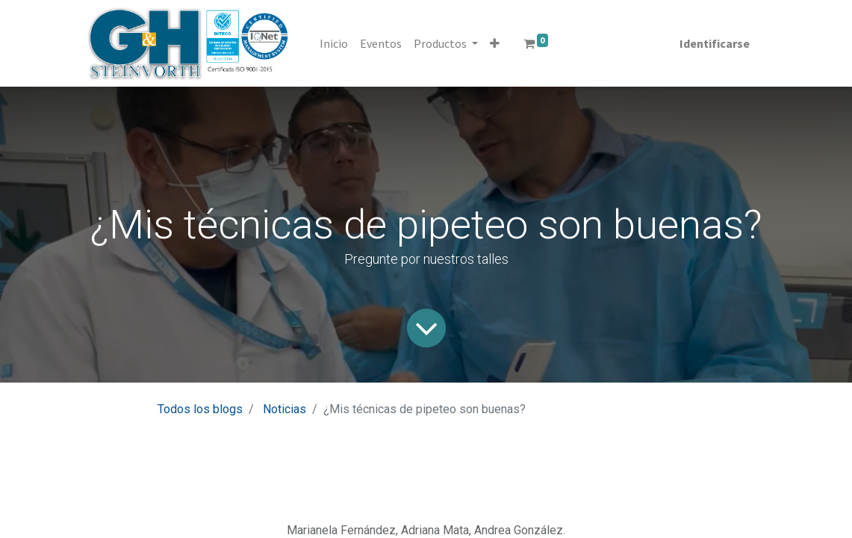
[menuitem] (334, 43)
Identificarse (715, 43)
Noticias (284, 409)
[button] (495, 43)
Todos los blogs (200, 409)
